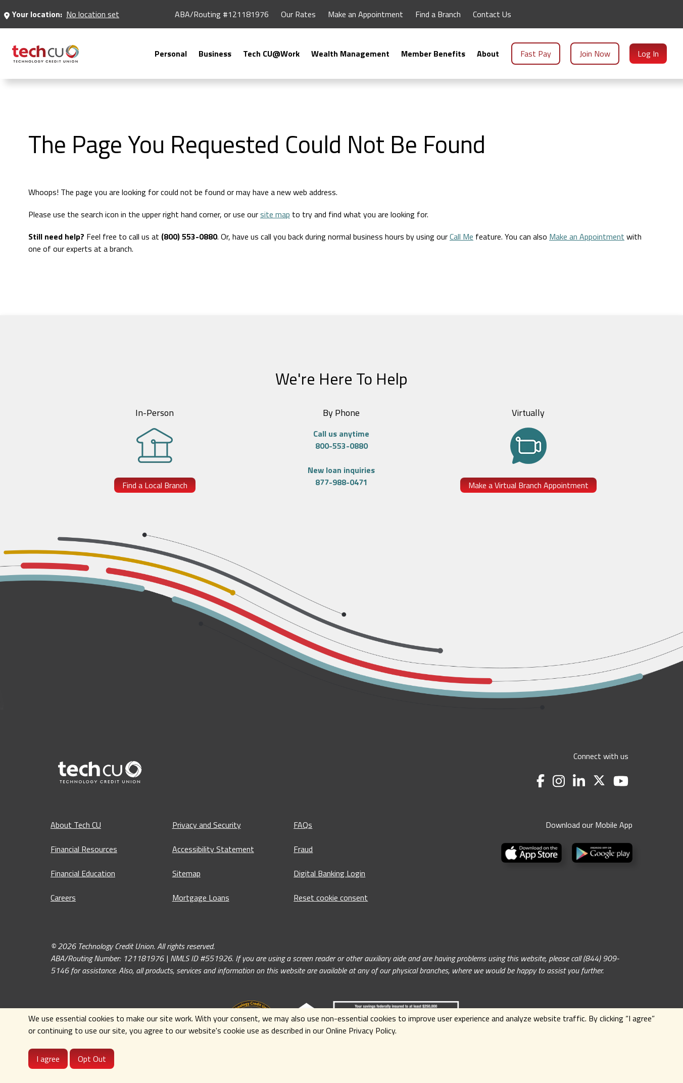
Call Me (461, 236)
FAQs (303, 825)
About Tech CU (76, 825)
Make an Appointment (586, 236)
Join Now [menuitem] (594, 54)
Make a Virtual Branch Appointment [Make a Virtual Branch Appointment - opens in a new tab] (528, 485)
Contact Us (492, 14)
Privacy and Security (206, 825)
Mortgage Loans (200, 897)
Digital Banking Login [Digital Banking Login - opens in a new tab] (329, 873)
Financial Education (83, 873)
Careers (63, 897)
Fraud (303, 849)
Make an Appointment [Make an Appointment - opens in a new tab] (365, 14)
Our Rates (298, 14)
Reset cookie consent (331, 897)
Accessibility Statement (213, 849)
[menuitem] (45, 54)
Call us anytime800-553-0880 (341, 440)
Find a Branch (438, 14)
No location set (92, 14)
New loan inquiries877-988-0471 (341, 476)
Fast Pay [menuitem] (535, 54)
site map (275, 214)
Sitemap (186, 873)
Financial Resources (84, 849)
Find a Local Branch (154, 485)
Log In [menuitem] (648, 54)
